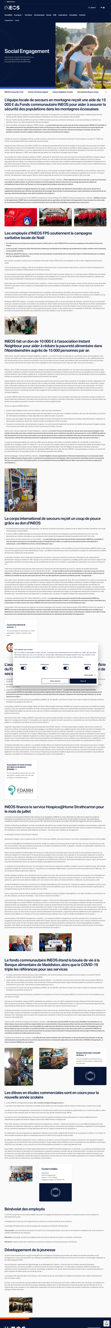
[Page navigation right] (106, 92)
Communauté (39, 15)
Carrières (28, 15)
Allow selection (55, 681)
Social (48, 15)
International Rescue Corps (88, 92)
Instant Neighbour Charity (63, 92)
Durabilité (8, 15)
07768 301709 (59, 1180)
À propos (17, 15)
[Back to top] (106, 1323)
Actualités (73, 15)
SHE (54, 15)
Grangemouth (9, 20)
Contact (82, 15)
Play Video (55, 942)
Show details (88, 675)
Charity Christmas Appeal (38, 92)
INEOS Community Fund (14, 92)
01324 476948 (52, 1177)
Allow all (83, 681)
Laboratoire (62, 15)
